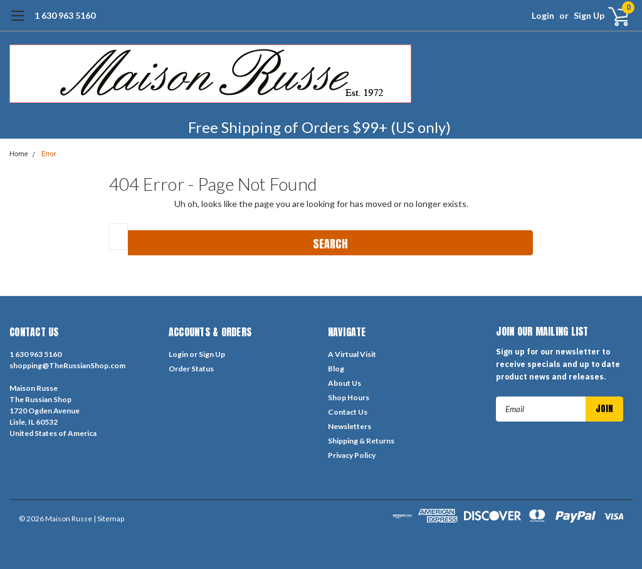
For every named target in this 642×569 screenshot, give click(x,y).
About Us (344, 383)
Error (48, 154)
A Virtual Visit (352, 354)
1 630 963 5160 (64, 15)
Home (18, 154)
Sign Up (589, 15)
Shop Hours (348, 397)
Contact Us (347, 412)
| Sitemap (108, 518)
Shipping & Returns (361, 440)
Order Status (191, 368)
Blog (336, 368)
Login (543, 15)
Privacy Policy (352, 455)
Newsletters (349, 426)
